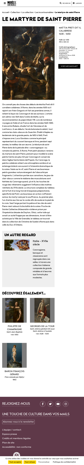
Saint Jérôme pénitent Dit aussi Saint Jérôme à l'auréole (42, 330)
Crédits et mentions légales (16, 438)
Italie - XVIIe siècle (40, 243)
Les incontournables (44, 12)
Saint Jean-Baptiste (14, 332)
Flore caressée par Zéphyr (14, 377)
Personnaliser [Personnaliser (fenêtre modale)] (44, 462)
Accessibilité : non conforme (16, 447)
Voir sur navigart (69, 66)
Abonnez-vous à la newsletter (18, 422)
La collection (27, 12)
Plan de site (8, 443)
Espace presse (9, 434)
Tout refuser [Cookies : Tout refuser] (30, 462)
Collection (15, 12)
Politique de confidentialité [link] (64, 462)
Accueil (5, 12)
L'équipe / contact (11, 430)
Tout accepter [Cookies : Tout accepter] (15, 462)
